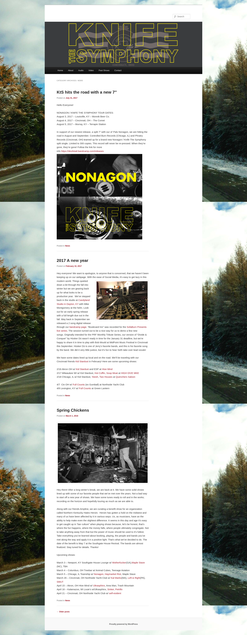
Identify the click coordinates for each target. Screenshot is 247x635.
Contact (117, 70)
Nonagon (98, 574)
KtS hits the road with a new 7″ (87, 92)
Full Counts (79, 384)
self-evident (115, 593)
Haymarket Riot (113, 574)
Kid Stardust (81, 361)
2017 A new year (72, 260)
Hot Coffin (100, 373)
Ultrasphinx (99, 585)
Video (91, 70)
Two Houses (105, 376)
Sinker (110, 589)
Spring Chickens (73, 410)
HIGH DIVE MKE (130, 373)
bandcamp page (77, 327)
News (67, 246)
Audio (80, 70)
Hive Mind (107, 369)
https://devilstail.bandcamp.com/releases (82, 151)
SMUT (60, 581)
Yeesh (95, 376)
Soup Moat (112, 373)
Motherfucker (119, 562)
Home (60, 70)
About (70, 70)
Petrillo (119, 589)
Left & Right (134, 577)
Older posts (63, 612)
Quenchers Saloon (125, 376)
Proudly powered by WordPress (123, 624)
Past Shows (104, 70)
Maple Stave (138, 562)
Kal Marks (116, 577)
